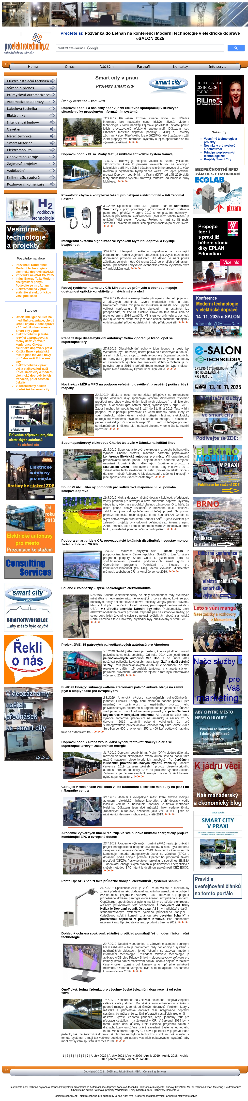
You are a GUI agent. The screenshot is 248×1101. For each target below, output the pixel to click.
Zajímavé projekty (104, 1089)
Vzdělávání (121, 1089)
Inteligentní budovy (163, 1087)
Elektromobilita (232, 1087)
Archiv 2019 (152, 1055)
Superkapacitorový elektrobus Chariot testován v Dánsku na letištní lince (118, 442)
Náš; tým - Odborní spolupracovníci (143, 1095)
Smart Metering (214, 1087)
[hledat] (139, 48)
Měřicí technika (196, 1087)
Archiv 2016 (117, 1059)
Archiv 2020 (134, 1055)
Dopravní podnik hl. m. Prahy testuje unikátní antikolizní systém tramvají (118, 154)
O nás (118, 1095)
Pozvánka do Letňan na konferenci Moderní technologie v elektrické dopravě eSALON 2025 (162, 36)
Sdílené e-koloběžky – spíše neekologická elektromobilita (106, 588)
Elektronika (145, 1087)
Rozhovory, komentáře (166, 1089)
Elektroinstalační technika (24, 1087)
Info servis (191, 1095)
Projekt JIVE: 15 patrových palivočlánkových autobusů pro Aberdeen (115, 644)
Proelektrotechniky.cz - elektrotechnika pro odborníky (83, 1095)
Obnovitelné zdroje (82, 1089)
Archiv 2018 (170, 1055)
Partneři (168, 1095)
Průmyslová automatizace (74, 1087)
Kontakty (179, 1095)
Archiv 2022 (98, 1055)
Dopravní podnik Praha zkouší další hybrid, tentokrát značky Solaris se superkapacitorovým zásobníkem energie (117, 744)
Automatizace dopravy (103, 1087)
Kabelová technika (127, 1087)
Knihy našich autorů (140, 1089)
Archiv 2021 (116, 1055)
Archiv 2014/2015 (138, 1059)
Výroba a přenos (49, 1087)
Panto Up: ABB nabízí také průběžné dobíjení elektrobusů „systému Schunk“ (121, 881)
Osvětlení (180, 1087)
